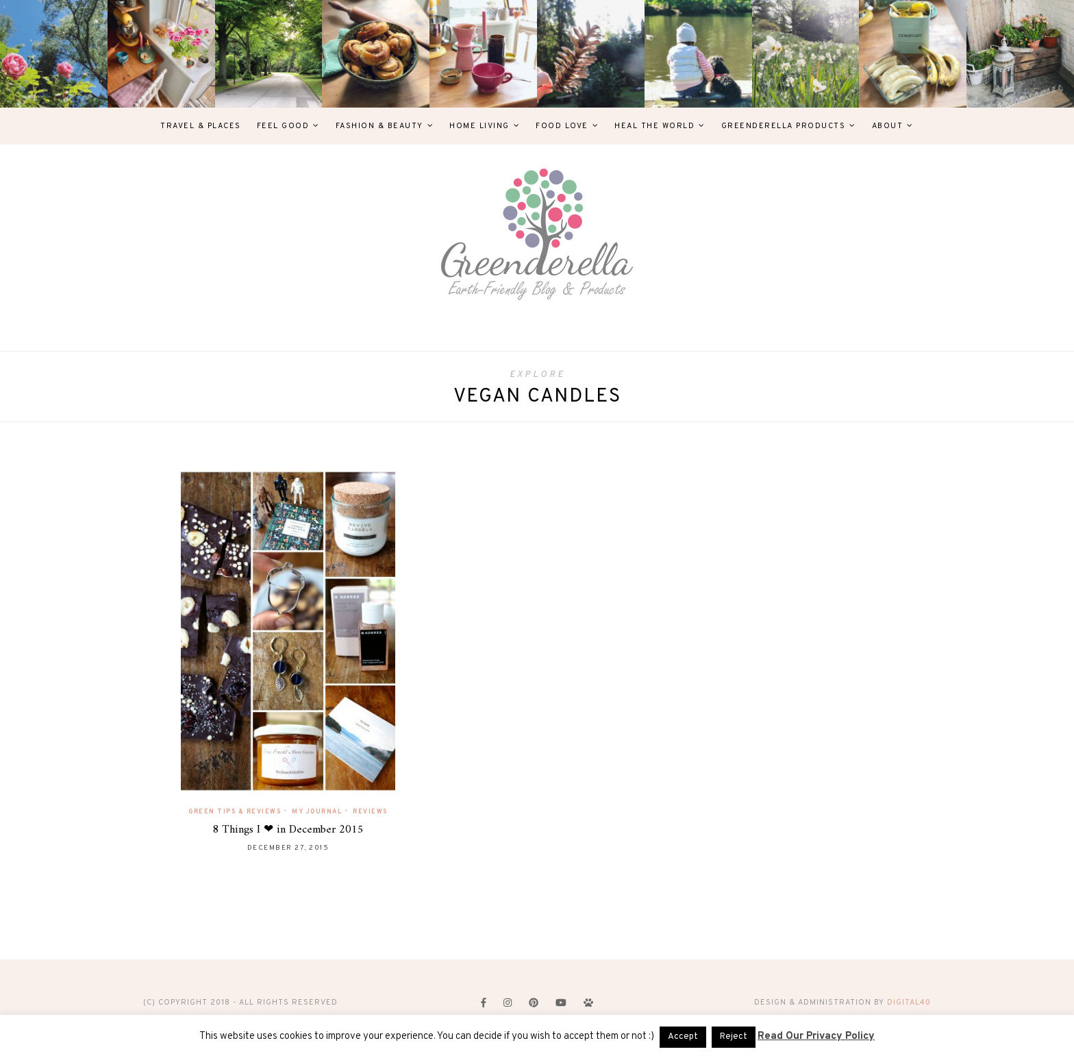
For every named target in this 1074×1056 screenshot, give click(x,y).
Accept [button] (683, 1036)
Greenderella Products (783, 126)
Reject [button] (733, 1036)
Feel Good (283, 126)
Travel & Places (200, 126)
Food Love (562, 126)
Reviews (370, 811)
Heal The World (654, 126)
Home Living (479, 126)
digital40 (909, 1002)
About (887, 126)
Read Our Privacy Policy (816, 1036)
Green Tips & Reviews (234, 811)
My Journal (317, 811)
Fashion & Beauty (379, 126)
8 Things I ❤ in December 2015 (288, 830)
